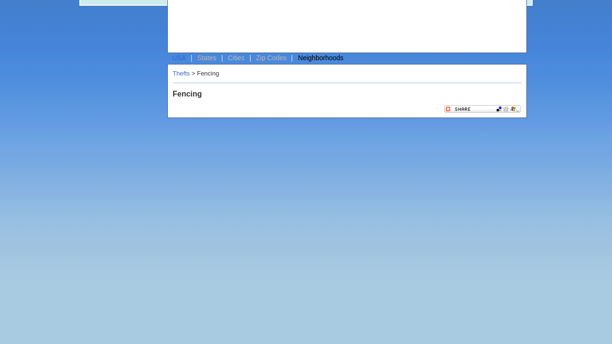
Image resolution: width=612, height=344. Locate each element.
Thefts (181, 73)
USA (179, 58)
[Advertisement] (345, 26)
